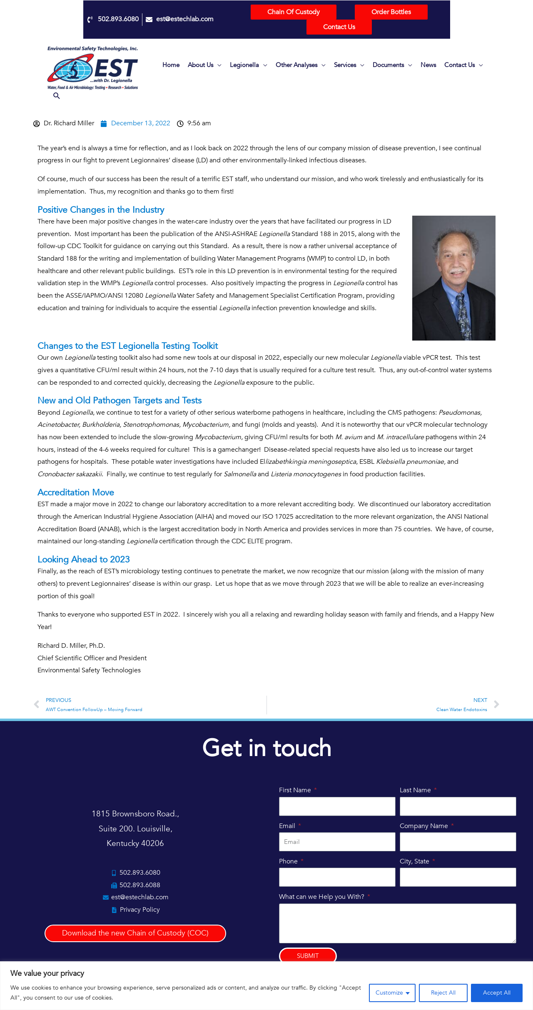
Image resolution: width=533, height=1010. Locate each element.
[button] (56, 97)
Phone (289, 861)
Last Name (416, 790)
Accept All (497, 993)
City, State (415, 861)
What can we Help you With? (322, 896)
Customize (389, 993)
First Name (296, 790)
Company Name (425, 826)
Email (288, 826)
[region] (266, 985)
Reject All (443, 993)
